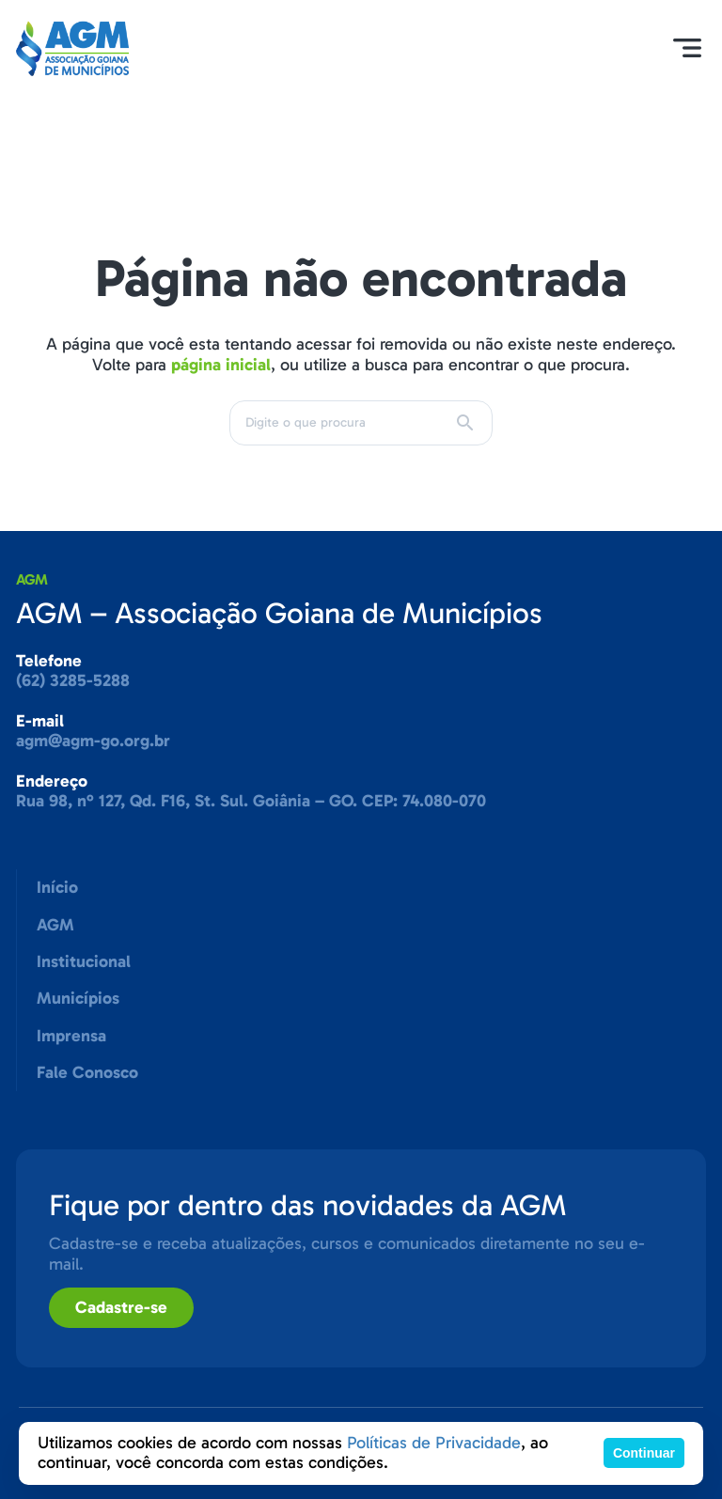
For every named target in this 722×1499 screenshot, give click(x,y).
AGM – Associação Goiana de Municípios (279, 613)
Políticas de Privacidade (434, 1442)
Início (57, 887)
